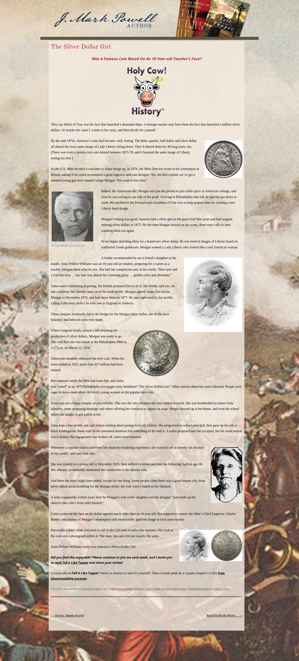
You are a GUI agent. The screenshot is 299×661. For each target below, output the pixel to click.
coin (148, 589)
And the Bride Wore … (224, 615)
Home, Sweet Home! (67, 615)
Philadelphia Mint (199, 589)
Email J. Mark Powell (82, 643)
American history (92, 589)
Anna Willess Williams (131, 589)
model (156, 589)
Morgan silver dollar (174, 589)
